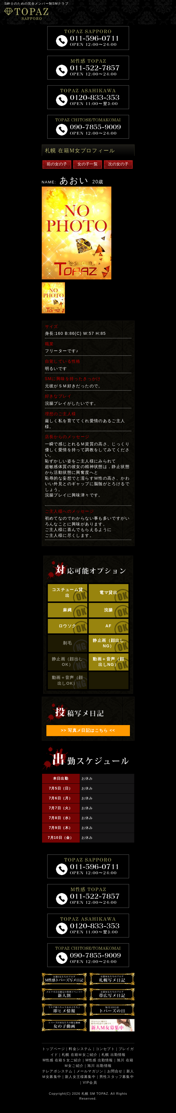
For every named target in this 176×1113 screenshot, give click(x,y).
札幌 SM (88, 1093)
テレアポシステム (57, 1071)
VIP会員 (90, 1083)
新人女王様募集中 (80, 1077)
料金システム (80, 1049)
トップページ (53, 1049)
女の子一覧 (87, 164)
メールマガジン (90, 1071)
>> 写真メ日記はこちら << (88, 730)
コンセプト (105, 1049)
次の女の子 (118, 164)
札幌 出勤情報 (113, 1055)
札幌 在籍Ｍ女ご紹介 (79, 1055)
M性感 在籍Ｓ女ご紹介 (62, 1060)
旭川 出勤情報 (99, 1066)
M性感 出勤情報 (99, 1060)
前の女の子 (57, 164)
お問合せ (115, 1071)
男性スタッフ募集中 (116, 1077)
